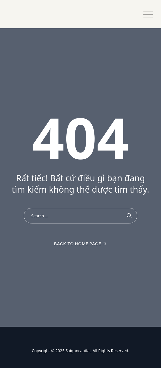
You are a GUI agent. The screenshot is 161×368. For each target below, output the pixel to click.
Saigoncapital (77, 350)
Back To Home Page (77, 243)
